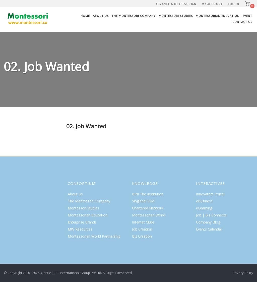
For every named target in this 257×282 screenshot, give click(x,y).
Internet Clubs (143, 222)
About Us (101, 16)
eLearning (204, 208)
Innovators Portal (210, 194)
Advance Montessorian (176, 4)
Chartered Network (147, 208)
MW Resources (80, 229)
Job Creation (142, 229)
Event (247, 16)
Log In (233, 4)
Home (85, 16)
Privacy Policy (243, 272)
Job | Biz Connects (211, 215)
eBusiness (204, 201)
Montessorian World (148, 215)
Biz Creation (142, 236)
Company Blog (208, 222)
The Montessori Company (134, 16)
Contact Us (242, 22)
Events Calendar (209, 229)
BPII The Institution (147, 194)
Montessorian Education (217, 16)
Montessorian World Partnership (94, 236)
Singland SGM (143, 201)
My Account (212, 4)
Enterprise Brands (82, 222)
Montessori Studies (176, 16)
